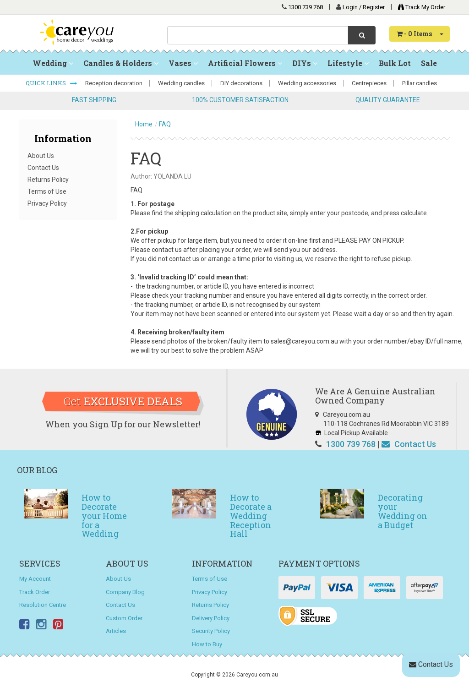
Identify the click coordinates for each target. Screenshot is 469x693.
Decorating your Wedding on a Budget (402, 511)
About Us (40, 155)
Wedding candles (181, 83)
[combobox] (257, 35)
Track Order (34, 592)
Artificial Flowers (245, 63)
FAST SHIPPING (94, 100)
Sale (429, 63)
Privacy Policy (47, 203)
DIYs (304, 63)
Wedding (53, 63)
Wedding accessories (307, 83)
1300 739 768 (305, 7)
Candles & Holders (120, 63)
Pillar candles (419, 83)
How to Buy (207, 644)
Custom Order (124, 618)
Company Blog (125, 592)
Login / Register (364, 7)
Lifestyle (348, 63)
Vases (183, 63)
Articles (116, 631)
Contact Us (43, 167)
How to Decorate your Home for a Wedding (104, 515)
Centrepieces (369, 83)
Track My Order (419, 7)
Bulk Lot (395, 63)
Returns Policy (48, 179)
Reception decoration (113, 83)
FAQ (165, 124)
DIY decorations (241, 83)
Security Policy (211, 631)
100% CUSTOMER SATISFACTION (240, 100)
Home (144, 124)
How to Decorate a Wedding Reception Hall (251, 515)
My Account (35, 578)
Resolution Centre (42, 604)
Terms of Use (46, 191)
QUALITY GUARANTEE (387, 100)
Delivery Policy (210, 618)
